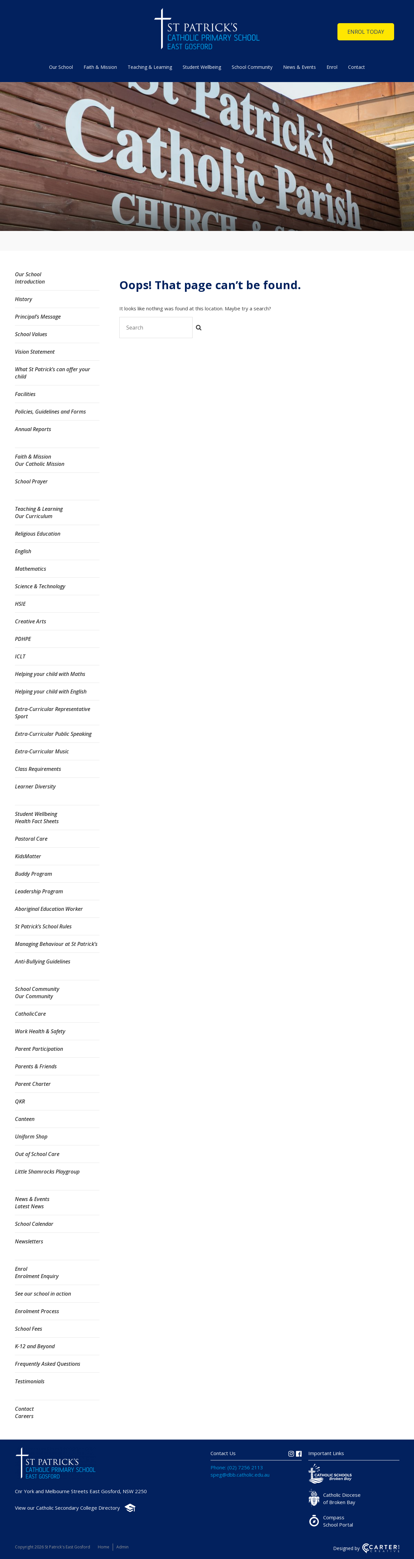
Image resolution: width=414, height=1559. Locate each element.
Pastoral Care (31, 838)
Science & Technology (40, 586)
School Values (31, 334)
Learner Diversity (35, 786)
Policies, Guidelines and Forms (50, 411)
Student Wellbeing (202, 67)
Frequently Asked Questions (47, 1363)
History (23, 299)
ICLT (20, 656)
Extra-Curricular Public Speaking (53, 733)
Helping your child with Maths (50, 674)
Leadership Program (39, 891)
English (23, 551)
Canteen (24, 1119)
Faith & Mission (100, 67)
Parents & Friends (36, 1066)
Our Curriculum (33, 516)
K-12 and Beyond (35, 1346)
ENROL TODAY (365, 31)
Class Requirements (38, 769)
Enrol (331, 67)
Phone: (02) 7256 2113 (236, 1467)
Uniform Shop (31, 1136)
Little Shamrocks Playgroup (47, 1171)
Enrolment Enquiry (37, 1276)
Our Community (34, 996)
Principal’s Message (38, 316)
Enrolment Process (37, 1311)
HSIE (20, 603)
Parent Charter (33, 1084)
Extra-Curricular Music (42, 751)
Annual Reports (33, 429)
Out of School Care (37, 1154)
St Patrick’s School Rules (43, 926)
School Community (252, 67)
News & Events (299, 67)
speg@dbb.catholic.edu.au (239, 1474)
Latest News (29, 1206)
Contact (356, 67)
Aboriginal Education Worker (49, 909)
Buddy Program (33, 873)
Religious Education (37, 533)
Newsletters (29, 1241)
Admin (122, 1547)
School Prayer (31, 481)
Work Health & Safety (40, 1031)
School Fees (28, 1328)
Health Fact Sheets (37, 821)
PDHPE (23, 639)
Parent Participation (39, 1048)
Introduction (30, 281)
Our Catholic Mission (39, 464)
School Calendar (34, 1223)
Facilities (25, 394)
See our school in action (43, 1293)
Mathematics (30, 568)
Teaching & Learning (150, 67)
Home (103, 1547)
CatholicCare (30, 1013)
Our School (61, 67)
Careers (24, 1416)
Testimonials (29, 1381)
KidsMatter (28, 856)
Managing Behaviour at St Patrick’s (56, 944)
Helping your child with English (51, 691)
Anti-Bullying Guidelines (42, 961)
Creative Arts (30, 621)
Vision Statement (35, 351)
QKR (20, 1101)
